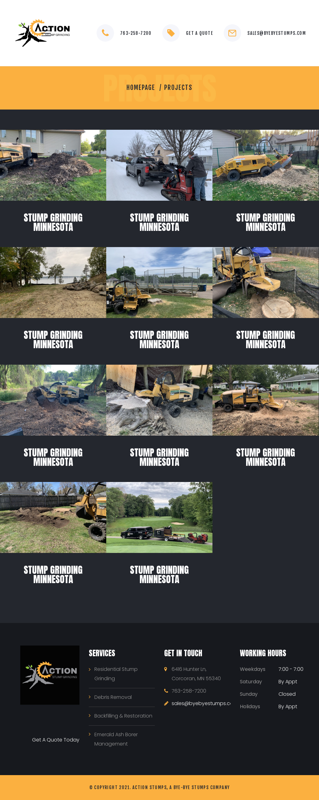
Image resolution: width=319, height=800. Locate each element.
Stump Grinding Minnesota (53, 222)
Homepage (140, 87)
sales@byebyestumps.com (276, 33)
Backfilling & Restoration (123, 715)
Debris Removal (113, 697)
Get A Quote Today (55, 739)
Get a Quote (199, 33)
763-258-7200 (136, 33)
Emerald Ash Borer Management (116, 739)
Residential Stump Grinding (116, 674)
